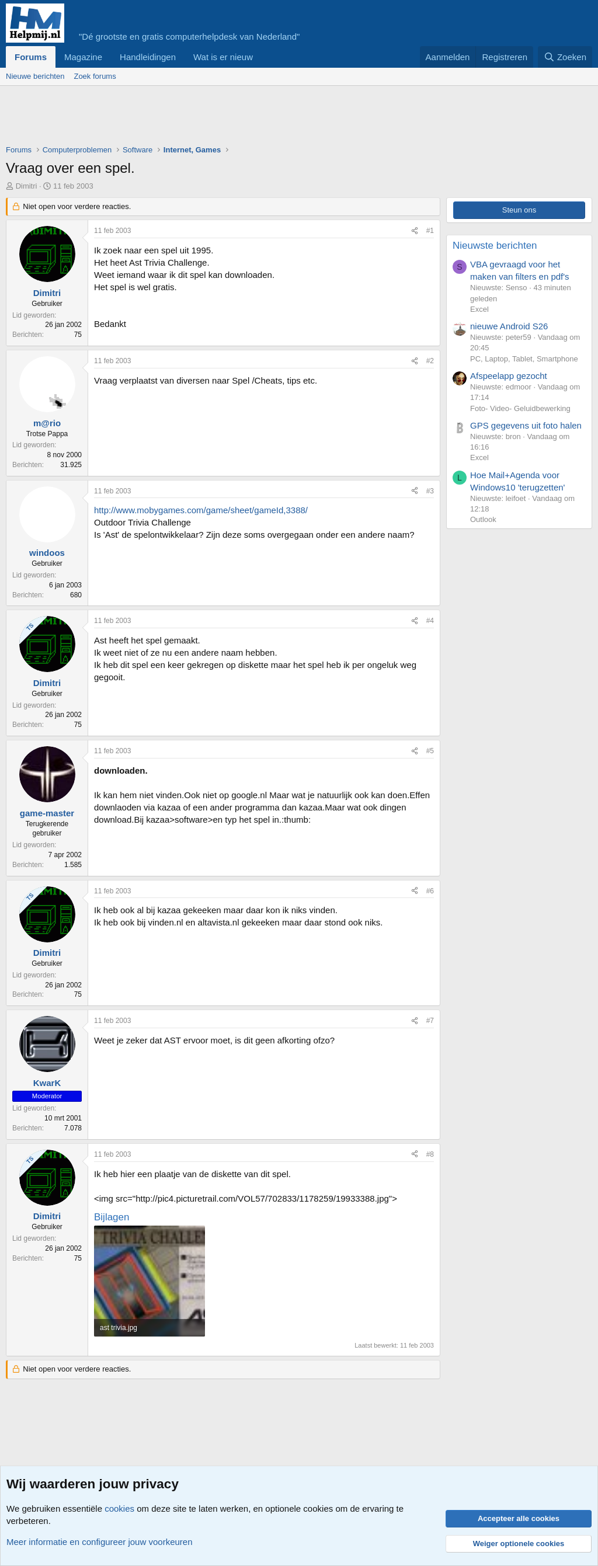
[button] (262, 57)
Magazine (83, 57)
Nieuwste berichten (495, 245)
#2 (430, 361)
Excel (479, 309)
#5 (430, 751)
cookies (119, 1508)
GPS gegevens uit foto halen (526, 425)
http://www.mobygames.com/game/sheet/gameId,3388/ (201, 510)
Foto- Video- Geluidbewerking (520, 408)
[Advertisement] (218, 118)
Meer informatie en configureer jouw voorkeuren (99, 1542)
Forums (31, 57)
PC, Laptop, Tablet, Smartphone (524, 358)
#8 (430, 1154)
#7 (430, 1021)
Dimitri (26, 186)
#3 (430, 491)
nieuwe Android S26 (509, 326)
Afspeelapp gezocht (508, 376)
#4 (430, 621)
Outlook (483, 519)
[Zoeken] (565, 57)
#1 (430, 231)
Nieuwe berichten (35, 76)
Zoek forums (95, 76)
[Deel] (414, 231)
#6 (430, 891)
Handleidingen (148, 57)
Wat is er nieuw (223, 57)
